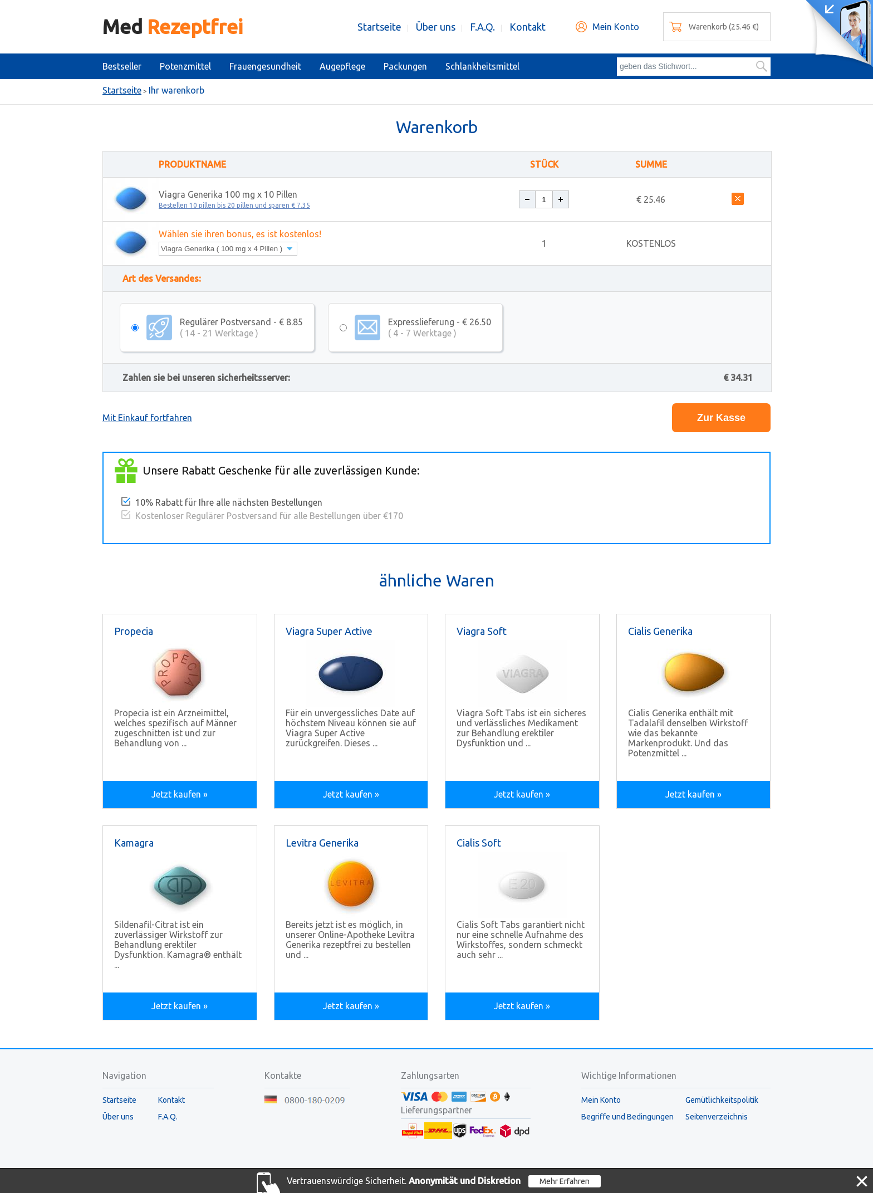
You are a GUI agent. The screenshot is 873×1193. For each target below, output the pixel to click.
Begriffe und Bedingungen (627, 1116)
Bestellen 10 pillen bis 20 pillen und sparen (234, 205)
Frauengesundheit (265, 66)
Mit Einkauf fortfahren (147, 418)
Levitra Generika (322, 842)
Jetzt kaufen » (179, 794)
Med (172, 27)
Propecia (133, 631)
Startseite (379, 26)
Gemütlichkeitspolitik (721, 1100)
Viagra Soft (482, 631)
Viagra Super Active (329, 631)
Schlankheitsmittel (482, 66)
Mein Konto (615, 27)
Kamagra (134, 842)
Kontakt (527, 26)
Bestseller (121, 66)
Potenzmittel (185, 66)
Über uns (435, 26)
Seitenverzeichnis (716, 1116)
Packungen (405, 66)
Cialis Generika (660, 631)
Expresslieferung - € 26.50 (439, 327)
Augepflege (342, 66)
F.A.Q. (482, 26)
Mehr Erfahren (565, 1181)
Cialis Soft (479, 842)
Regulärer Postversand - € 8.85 (241, 327)
